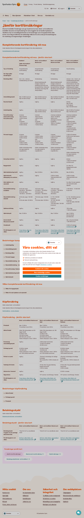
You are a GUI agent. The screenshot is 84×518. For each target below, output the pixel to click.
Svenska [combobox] (52, 242)
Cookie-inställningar (42, 276)
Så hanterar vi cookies (46, 264)
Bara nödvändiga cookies (42, 272)
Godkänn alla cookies (42, 269)
